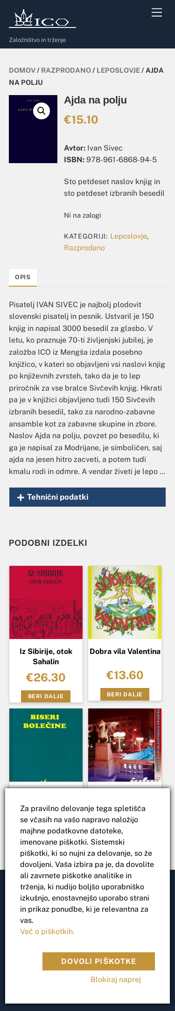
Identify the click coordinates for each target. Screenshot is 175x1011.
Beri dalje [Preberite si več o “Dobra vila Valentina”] (125, 694)
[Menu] (156, 13)
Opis (23, 277)
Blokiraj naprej (116, 979)
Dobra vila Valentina (125, 651)
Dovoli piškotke (98, 961)
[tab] (23, 278)
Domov (22, 70)
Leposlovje (118, 70)
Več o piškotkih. (47, 931)
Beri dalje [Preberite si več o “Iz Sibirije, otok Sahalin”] (46, 696)
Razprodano (66, 70)
